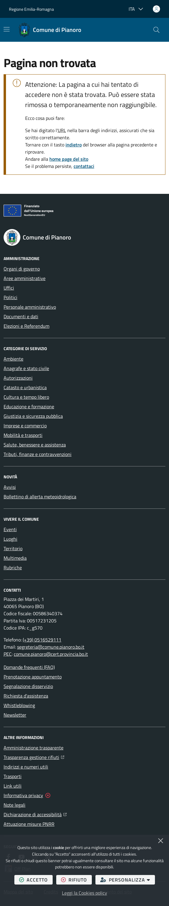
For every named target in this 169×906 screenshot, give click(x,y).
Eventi (10, 529)
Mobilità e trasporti (23, 435)
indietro (74, 144)
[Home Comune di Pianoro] (50, 29)
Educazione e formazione (29, 406)
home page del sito (68, 159)
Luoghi (10, 538)
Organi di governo (22, 268)
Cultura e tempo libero (26, 397)
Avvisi (10, 487)
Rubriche (13, 567)
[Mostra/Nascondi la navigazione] (6, 29)
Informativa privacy (23, 795)
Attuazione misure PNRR (29, 824)
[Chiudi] (160, 840)
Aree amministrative (24, 278)
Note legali (14, 804)
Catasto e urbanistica (25, 387)
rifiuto (76, 879)
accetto (36, 879)
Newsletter (15, 714)
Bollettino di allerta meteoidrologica (40, 496)
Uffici (9, 287)
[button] (156, 29)
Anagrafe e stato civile (26, 368)
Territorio (13, 548)
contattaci (84, 166)
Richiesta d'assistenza (26, 695)
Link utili (13, 785)
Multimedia (15, 558)
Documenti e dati (21, 316)
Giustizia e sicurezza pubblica (33, 416)
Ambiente (13, 358)
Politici (10, 297)
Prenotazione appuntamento (33, 676)
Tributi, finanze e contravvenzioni (37, 454)
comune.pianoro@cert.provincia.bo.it (51, 654)
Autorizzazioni (18, 377)
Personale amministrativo (30, 306)
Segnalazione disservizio (28, 686)
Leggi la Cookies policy (84, 892)
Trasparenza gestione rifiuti (34, 756)
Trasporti (13, 776)
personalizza (127, 879)
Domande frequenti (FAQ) (29, 667)
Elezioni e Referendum (26, 326)
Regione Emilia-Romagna (31, 9)
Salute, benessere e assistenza (35, 444)
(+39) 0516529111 (42, 639)
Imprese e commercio (25, 425)
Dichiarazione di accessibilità (35, 814)
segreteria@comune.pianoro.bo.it (50, 646)
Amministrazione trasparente (33, 747)
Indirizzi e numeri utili (26, 766)
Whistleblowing (19, 705)
